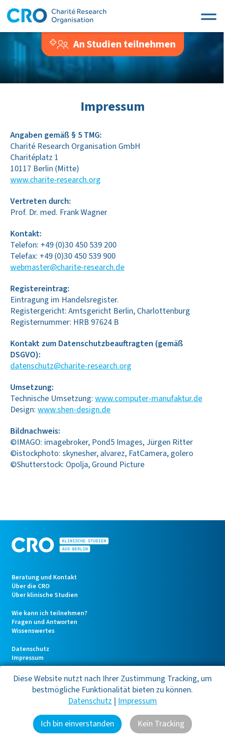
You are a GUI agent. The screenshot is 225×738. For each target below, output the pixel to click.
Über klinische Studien (45, 595)
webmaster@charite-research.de (67, 267)
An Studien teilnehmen (113, 44)
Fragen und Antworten (44, 622)
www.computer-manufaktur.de (148, 398)
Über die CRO (31, 586)
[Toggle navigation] (208, 16)
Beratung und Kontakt (44, 577)
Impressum (28, 658)
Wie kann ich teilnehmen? (49, 613)
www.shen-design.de (74, 410)
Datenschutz (30, 649)
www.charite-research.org (55, 180)
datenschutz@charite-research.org (70, 366)
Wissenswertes (33, 631)
